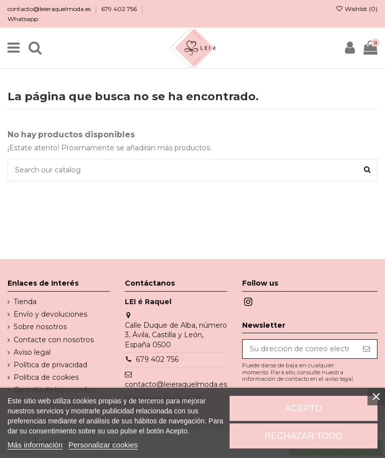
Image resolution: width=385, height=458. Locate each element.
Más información (35, 444)
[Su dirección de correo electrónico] (299, 349)
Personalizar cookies (103, 444)
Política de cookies (46, 377)
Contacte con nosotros (54, 339)
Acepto (303, 408)
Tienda (25, 301)
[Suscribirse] (366, 349)
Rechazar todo (303, 436)
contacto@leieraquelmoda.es (50, 9)
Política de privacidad (50, 364)
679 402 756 (119, 9)
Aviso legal (32, 352)
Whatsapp (23, 19)
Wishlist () (356, 9)
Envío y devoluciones (50, 314)
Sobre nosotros (40, 326)
